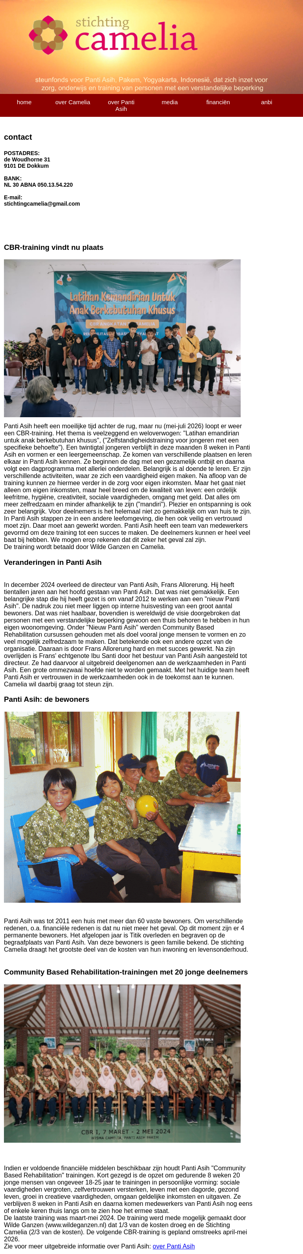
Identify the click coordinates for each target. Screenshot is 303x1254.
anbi (266, 102)
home (24, 102)
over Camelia (72, 102)
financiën (218, 102)
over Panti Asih (121, 105)
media (170, 102)
